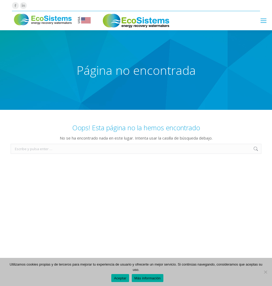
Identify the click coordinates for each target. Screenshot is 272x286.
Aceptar (120, 278)
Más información (147, 278)
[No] (265, 272)
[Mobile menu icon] (263, 21)
